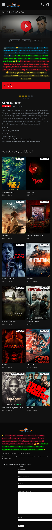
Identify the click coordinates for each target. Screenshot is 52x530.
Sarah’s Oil (5, 235)
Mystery (17, 131)
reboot (29, 141)
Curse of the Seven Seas (34, 235)
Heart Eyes (30, 192)
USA (7, 128)
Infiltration (29, 278)
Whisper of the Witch (9, 321)
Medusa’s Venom (8, 192)
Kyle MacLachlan (18, 139)
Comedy (8, 131)
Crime (12, 131)
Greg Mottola (12, 136)
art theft (8, 141)
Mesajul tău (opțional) (35, 502)
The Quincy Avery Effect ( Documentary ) (14, 408)
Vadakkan (5, 364)
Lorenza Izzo (28, 139)
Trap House (30, 408)
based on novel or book (19, 141)
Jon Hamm (10, 139)
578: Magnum (31, 364)
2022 (6, 133)
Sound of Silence (8, 278)
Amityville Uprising (32, 321)
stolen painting (35, 141)
